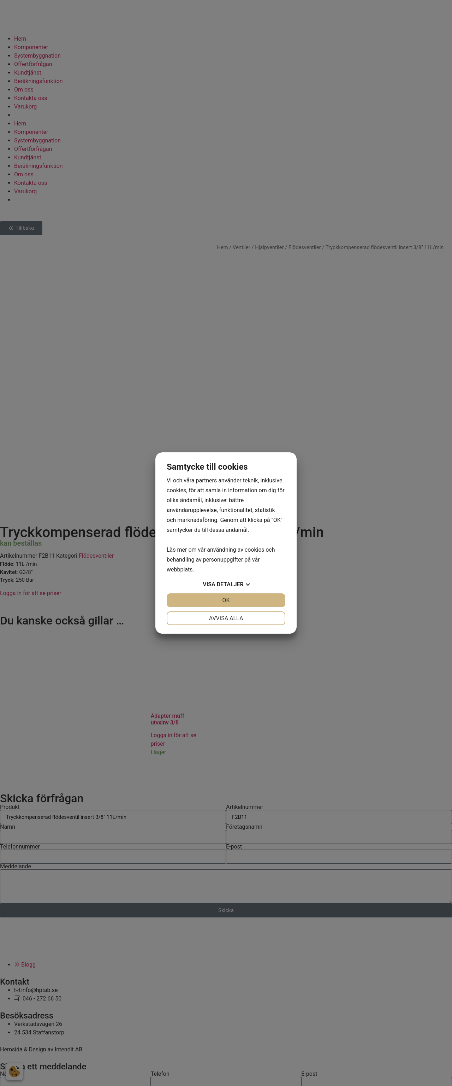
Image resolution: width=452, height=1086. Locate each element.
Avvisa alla (226, 618)
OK (226, 600)
